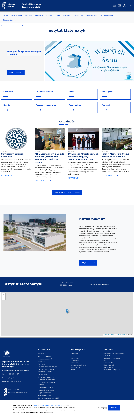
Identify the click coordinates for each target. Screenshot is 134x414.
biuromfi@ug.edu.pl (9, 378)
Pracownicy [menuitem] (67, 15)
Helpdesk (107, 356)
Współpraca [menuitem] (78, 15)
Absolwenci (75, 360)
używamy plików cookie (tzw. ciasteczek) (47, 405)
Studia (71, 92)
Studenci (74, 356)
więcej (85, 263)
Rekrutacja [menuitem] (39, 15)
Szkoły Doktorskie (44, 356)
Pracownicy (75, 363)
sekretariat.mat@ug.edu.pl (99, 284)
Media (73, 370)
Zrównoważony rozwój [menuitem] (11, 20)
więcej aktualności (63, 193)
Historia (6, 105)
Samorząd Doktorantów (46, 380)
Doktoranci (75, 358)
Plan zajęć (106, 105)
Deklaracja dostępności (112, 370)
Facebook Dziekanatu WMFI (16, 392)
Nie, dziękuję (102, 408)
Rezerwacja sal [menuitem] (17, 15)
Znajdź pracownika (44, 393)
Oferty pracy (108, 367)
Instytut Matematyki (93, 218)
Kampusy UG (108, 363)
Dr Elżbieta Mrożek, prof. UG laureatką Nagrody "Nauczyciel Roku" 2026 (83, 157)
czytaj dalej (6, 175)
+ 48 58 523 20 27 (12, 374)
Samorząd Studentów (46, 377)
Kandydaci (74, 354)
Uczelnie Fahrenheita (45, 395)
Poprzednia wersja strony (46, 105)
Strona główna (5, 26)
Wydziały (41, 354)
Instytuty (22, 26)
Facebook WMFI (11, 389)
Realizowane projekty (45, 387)
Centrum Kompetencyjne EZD (48, 398)
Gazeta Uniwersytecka (112, 358)
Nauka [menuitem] (58, 15)
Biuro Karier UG (109, 365)
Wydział (14, 26)
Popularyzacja (108, 92)
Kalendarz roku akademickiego (114, 354)
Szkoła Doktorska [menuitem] (106, 15)
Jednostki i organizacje (46, 390)
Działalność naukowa (44, 92)
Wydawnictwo (43, 374)
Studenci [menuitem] (49, 15)
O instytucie (8, 92)
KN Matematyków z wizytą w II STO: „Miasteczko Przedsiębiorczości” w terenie (49, 158)
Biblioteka (41, 364)
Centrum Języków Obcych (47, 367)
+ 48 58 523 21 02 (16, 382)
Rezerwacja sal (75, 105)
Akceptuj (114, 408)
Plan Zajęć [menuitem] (28, 15)
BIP (105, 360)
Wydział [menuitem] (5, 15)
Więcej (12, 73)
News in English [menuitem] (91, 15)
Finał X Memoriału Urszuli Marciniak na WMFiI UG (115, 155)
